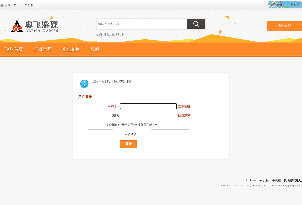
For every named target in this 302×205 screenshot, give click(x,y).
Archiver (251, 180)
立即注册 (184, 106)
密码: (115, 115)
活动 (99, 34)
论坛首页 (14, 49)
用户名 (112, 106)
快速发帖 (284, 25)
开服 (107, 34)
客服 (94, 49)
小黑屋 (276, 180)
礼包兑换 (71, 49)
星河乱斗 (117, 34)
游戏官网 (42, 49)
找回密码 (184, 115)
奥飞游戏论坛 (36, 26)
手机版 (264, 180)
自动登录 (128, 134)
